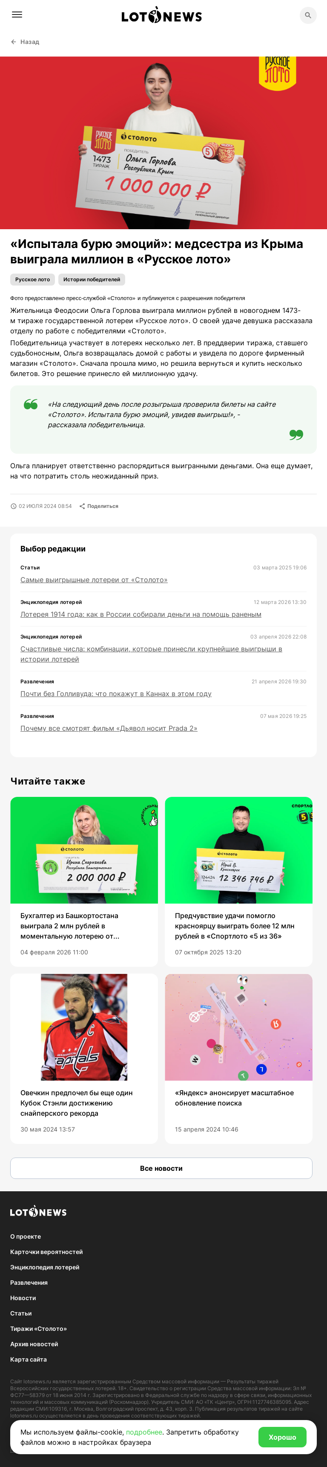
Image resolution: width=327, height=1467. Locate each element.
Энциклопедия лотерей (44, 1267)
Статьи (21, 1313)
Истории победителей (91, 279)
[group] (84, 882)
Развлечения (29, 1282)
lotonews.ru (37, 1381)
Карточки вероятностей (46, 1251)
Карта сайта (28, 1359)
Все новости (161, 1168)
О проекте (25, 1236)
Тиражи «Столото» (38, 1328)
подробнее (144, 1432)
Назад (25, 41)
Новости (23, 1297)
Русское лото (32, 279)
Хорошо (282, 1437)
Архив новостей (34, 1343)
